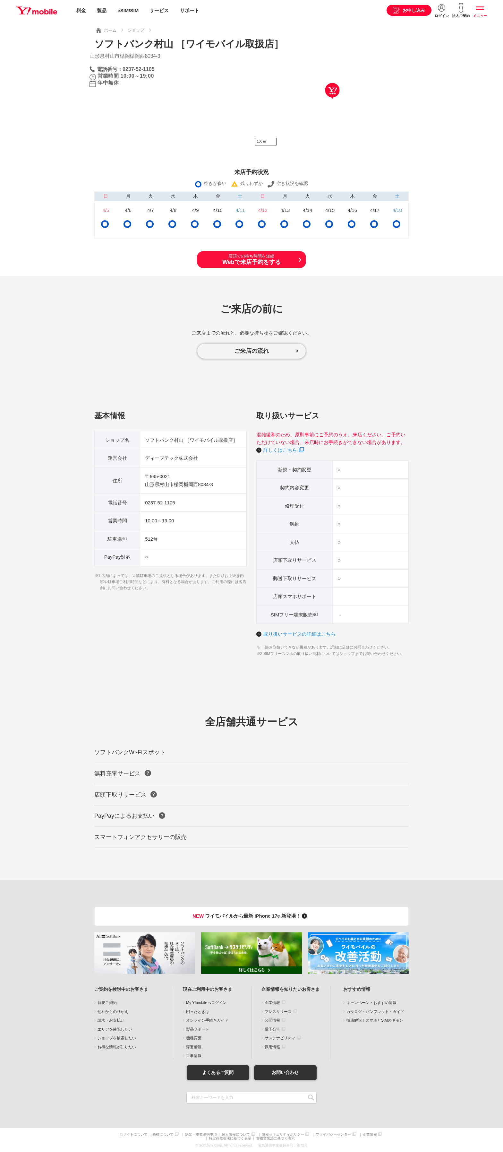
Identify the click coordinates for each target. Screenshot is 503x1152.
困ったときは (197, 1011)
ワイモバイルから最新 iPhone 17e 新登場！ (250, 916)
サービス (159, 10)
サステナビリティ (280, 1038)
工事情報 (193, 1055)
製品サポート (197, 1029)
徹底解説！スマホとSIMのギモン (374, 1020)
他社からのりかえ (113, 1011)
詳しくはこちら (280, 450)
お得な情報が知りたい (117, 1047)
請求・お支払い (111, 1020)
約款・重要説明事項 (201, 1134)
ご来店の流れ (251, 351)
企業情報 (272, 1002)
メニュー (480, 16)
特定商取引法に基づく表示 (230, 1138)
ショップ (136, 30)
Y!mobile (36, 10)
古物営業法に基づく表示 (275, 1138)
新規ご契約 (107, 1002)
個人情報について (236, 1134)
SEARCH (311, 1097)
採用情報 (272, 1047)
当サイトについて (133, 1134)
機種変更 (193, 1038)
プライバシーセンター (333, 1134)
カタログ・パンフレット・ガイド (375, 1011)
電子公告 (272, 1029)
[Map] (332, 100)
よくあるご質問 (218, 1072)
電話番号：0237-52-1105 (126, 69)
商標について (163, 1134)
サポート (189, 10)
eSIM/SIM (128, 10)
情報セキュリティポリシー (283, 1134)
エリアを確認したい (115, 1029)
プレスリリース (278, 1011)
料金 (81, 10)
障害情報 (193, 1047)
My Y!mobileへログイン (206, 1002)
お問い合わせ (285, 1072)
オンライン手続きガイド (207, 1020)
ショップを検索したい (117, 1038)
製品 (102, 10)
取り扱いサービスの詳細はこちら (299, 634)
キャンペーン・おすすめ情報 (371, 1002)
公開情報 (272, 1020)
